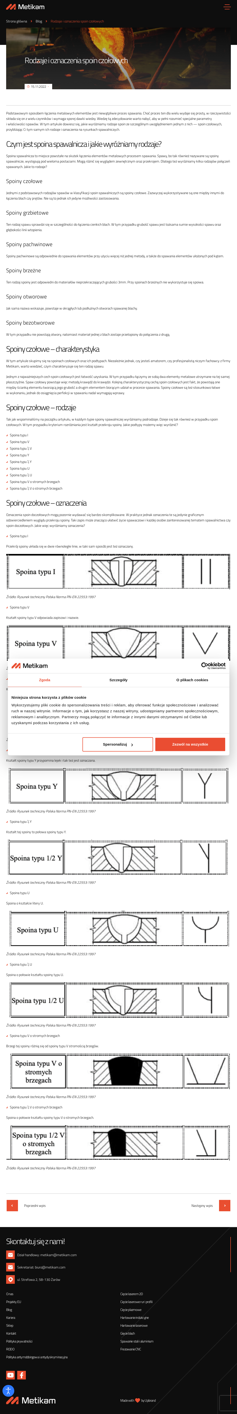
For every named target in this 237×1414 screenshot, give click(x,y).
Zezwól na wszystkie (190, 744)
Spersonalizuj (118, 744)
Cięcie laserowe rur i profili (136, 1301)
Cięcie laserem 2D (131, 1293)
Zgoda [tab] (44, 680)
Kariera (10, 1317)
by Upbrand (148, 1400)
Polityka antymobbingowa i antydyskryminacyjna (36, 1356)
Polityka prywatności (19, 1341)
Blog (9, 1309)
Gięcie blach (127, 1333)
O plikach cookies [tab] (192, 680)
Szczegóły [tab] (118, 680)
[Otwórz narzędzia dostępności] (8, 1391)
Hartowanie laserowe (133, 1325)
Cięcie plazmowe (130, 1309)
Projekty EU (13, 1301)
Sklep (9, 1325)
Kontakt (11, 1333)
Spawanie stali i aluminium (136, 1341)
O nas (9, 1293)
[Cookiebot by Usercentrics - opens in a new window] (204, 665)
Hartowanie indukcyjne (134, 1317)
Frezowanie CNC (130, 1349)
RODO (10, 1349)
